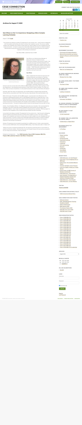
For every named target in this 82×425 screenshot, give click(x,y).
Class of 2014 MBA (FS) (65, 240)
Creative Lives (63, 40)
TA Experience (29, 135)
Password (61, 281)
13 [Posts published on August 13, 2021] (74, 23)
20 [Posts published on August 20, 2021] (74, 25)
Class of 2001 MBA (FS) (65, 220)
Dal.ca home (59, 1)
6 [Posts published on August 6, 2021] (74, 22)
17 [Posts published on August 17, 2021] (66, 25)
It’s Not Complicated (64, 114)
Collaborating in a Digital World (67, 121)
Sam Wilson (23, 135)
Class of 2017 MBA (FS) (65, 245)
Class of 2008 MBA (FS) (65, 232)
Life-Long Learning (64, 145)
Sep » (63, 30)
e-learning (62, 136)
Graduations (63, 141)
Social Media (63, 150)
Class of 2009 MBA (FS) (65, 234)
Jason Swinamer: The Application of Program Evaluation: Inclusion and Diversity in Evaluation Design (68, 177)
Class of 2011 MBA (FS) (65, 237)
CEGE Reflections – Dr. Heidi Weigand (68, 157)
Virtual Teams (63, 151)
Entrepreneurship (64, 138)
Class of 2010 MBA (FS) (65, 235)
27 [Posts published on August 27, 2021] (74, 26)
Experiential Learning (65, 140)
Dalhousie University (7, 2)
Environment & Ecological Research (68, 52)
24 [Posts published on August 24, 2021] (66, 26)
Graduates (37, 134)
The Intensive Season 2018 (66, 208)
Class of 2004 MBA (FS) (65, 225)
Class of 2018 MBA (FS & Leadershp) (68, 247)
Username (61, 276)
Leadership (62, 143)
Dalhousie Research (64, 46)
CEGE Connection (13, 6)
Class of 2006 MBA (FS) (65, 229)
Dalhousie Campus (64, 200)
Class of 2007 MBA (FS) (65, 230)
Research (18, 135)
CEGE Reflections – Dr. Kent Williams (68, 181)
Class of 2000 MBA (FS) (65, 219)
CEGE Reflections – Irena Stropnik (68, 179)
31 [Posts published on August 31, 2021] (66, 28)
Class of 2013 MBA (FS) (65, 239)
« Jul (60, 30)
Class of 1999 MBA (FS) (65, 217)
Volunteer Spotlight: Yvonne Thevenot (68, 165)
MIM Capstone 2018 (64, 206)
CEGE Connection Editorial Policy (67, 193)
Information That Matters (65, 99)
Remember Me (63, 285)
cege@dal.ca (64, 263)
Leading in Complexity (65, 91)
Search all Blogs (75, 1)
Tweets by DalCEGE (63, 187)
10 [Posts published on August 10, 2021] (66, 23)
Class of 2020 (31, 134)
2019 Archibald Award (65, 204)
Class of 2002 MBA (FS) (65, 222)
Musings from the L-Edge (66, 77)
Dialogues (60, 298)
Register (61, 293)
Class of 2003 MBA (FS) (65, 224)
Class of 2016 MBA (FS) (65, 244)
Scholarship (62, 148)
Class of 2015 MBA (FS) (65, 242)
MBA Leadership (11, 135)
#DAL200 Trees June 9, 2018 (66, 209)
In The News (63, 129)
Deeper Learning (64, 135)
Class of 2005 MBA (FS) (65, 227)
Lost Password (62, 294)
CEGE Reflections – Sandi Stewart (68, 173)
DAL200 (62, 270)
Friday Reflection (68, 298)
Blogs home (66, 1)
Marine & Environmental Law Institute (68, 54)
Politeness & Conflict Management (68, 106)
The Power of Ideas (64, 84)
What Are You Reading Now (66, 69)
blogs (16, 1)
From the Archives (64, 63)
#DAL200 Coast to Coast (65, 211)
